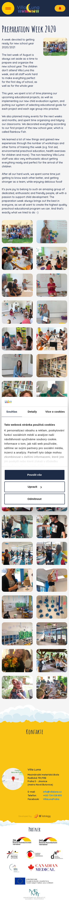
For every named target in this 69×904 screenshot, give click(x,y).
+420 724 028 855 (52, 795)
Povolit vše (34, 474)
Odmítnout (35, 498)
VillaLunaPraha (51, 799)
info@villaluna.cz (52, 791)
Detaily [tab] (32, 411)
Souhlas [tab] (11, 411)
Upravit (35, 486)
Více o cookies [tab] (55, 411)
